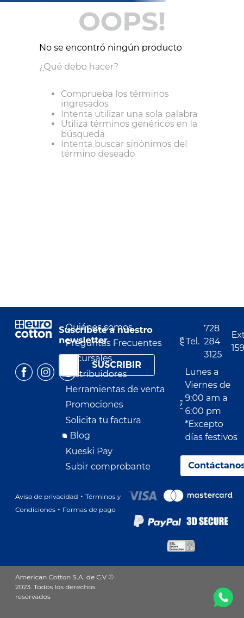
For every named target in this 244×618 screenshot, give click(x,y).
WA (223, 597)
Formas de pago (89, 509)
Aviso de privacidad (46, 496)
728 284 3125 (213, 341)
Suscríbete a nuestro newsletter (106, 335)
